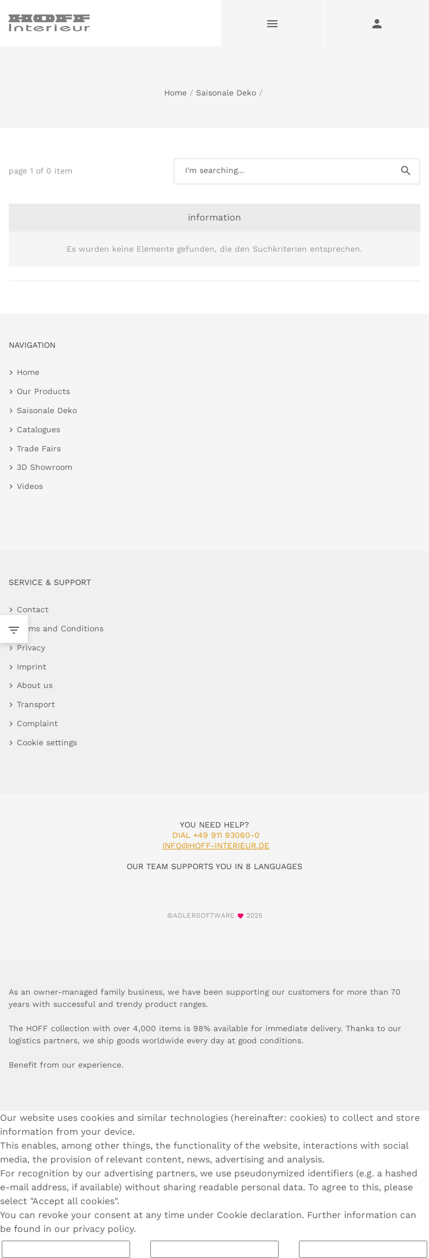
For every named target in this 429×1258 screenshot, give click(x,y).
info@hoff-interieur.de (215, 845)
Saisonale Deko (226, 92)
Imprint (31, 666)
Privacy (31, 647)
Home (175, 92)
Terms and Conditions (60, 628)
